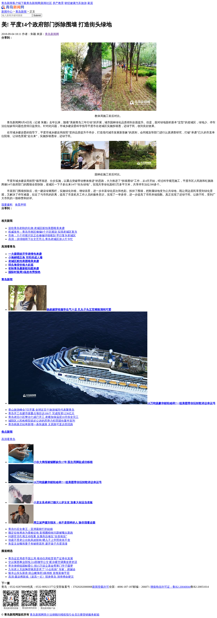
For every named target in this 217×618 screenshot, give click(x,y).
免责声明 (20, 204)
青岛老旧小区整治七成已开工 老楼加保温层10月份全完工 (43, 417)
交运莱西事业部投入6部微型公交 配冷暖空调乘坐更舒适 (42, 562)
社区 (49, 3)
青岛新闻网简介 (39, 614)
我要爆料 (7, 204)
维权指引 (66, 614)
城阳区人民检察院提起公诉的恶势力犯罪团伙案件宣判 (41, 420)
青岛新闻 (21, 11)
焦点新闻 (7, 431)
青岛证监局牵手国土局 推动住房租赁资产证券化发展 (40, 558)
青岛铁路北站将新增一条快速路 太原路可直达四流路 (40, 424)
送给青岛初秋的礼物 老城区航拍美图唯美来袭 (36, 228)
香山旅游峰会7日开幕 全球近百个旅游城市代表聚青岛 (41, 409)
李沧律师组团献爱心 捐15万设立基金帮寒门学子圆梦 (40, 565)
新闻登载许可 (100, 586)
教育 (61, 3)
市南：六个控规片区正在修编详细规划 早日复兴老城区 (42, 235)
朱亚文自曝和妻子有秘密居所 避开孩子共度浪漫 (37, 543)
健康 (73, 3)
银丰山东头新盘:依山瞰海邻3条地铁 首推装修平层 (38, 573)
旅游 (84, 3)
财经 (67, 3)
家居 (90, 3)
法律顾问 (54, 614)
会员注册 (77, 614)
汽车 (78, 3)
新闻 (43, 3)
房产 (55, 3)
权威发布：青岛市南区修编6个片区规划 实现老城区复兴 (42, 231)
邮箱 (96, 614)
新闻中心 (7, 11)
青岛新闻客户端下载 (13, 3)
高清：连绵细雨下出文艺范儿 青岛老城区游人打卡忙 (40, 239)
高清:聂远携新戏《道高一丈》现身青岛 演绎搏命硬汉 (41, 576)
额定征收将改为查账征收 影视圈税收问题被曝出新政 (40, 532)
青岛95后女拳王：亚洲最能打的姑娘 (30, 529)
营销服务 (88, 614)
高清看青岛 (8, 439)
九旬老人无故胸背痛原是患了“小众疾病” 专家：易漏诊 (41, 569)
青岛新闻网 (33, 3)
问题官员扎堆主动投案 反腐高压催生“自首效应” (37, 536)
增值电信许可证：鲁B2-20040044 (170, 586)
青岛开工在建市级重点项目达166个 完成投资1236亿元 (41, 413)
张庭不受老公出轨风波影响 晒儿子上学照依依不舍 (39, 540)
